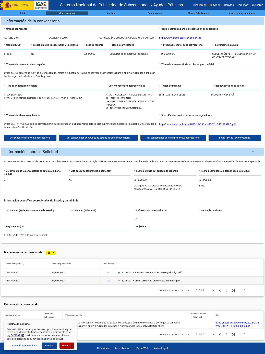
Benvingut (215, 5)
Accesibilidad (122, 348)
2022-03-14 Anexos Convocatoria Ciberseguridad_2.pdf (149, 272)
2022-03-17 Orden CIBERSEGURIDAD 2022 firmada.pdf (148, 280)
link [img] (108, 272)
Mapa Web (142, 348)
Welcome (257, 5)
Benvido (229, 5)
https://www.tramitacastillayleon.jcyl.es (180, 37)
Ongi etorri (243, 5)
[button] (132, 21)
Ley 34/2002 (15, 335)
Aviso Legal (161, 348)
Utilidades (103, 348)
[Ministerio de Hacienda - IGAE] (26, 5)
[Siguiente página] (226, 290)
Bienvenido (200, 5)
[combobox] (185, 290)
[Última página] (233, 290)
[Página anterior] (219, 290)
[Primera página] (213, 290)
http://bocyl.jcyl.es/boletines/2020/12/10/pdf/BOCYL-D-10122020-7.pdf (197, 124)
